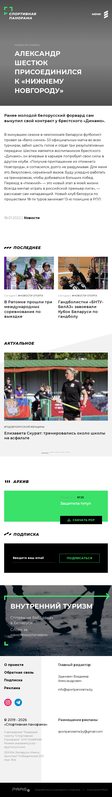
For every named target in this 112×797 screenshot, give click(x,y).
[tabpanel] (56, 400)
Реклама (12, 688)
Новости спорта (27, 45)
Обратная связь (19, 672)
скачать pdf (84, 520)
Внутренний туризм (51, 606)
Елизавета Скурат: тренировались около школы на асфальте (54, 435)
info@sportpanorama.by (75, 689)
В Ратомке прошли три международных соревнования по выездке (28, 309)
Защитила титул (75, 503)
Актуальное (19, 343)
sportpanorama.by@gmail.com (80, 731)
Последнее (22, 248)
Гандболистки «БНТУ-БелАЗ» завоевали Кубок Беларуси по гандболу (80, 309)
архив (16, 481)
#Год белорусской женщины (24, 427)
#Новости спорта (30, 296)
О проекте (14, 665)
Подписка (13, 680)
